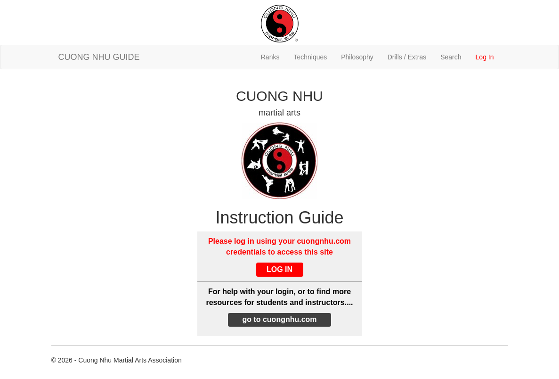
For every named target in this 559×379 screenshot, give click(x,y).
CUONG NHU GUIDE (99, 57)
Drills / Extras (407, 57)
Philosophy (357, 57)
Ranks (270, 57)
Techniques (310, 57)
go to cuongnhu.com (279, 319)
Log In (485, 57)
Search (450, 57)
